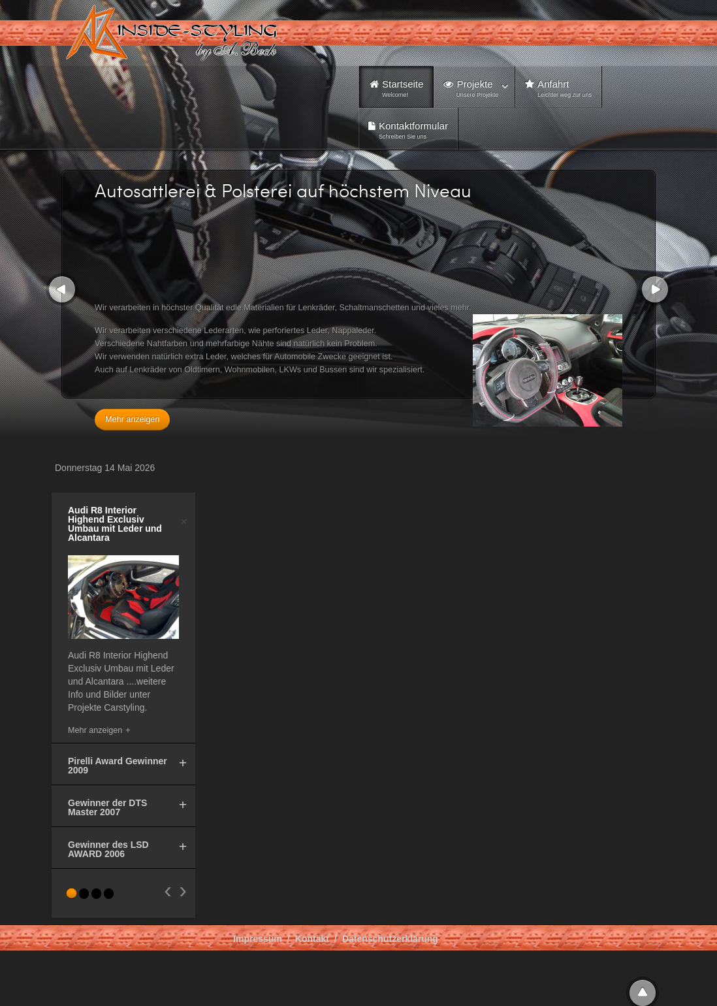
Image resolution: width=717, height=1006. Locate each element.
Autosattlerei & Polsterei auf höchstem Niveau (283, 190)
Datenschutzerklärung (390, 938)
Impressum (257, 938)
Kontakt (312, 938)
